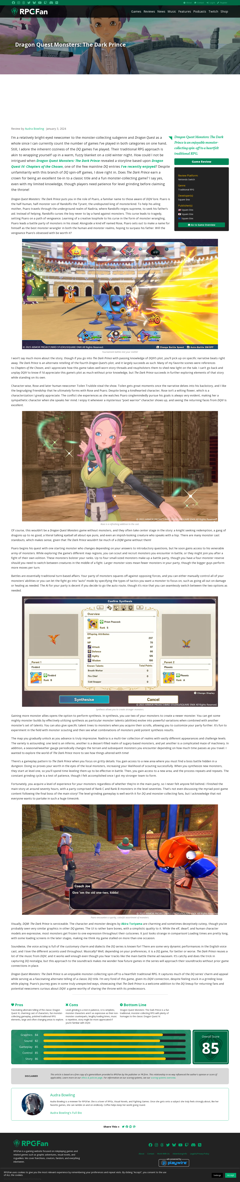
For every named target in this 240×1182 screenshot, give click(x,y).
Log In (212, 2)
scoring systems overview (163, 1077)
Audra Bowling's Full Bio (66, 1113)
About (189, 2)
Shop (224, 11)
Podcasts (199, 11)
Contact (200, 2)
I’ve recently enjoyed (138, 166)
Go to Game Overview (201, 224)
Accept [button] (230, 1175)
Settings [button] (217, 1175)
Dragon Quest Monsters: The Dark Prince (68, 160)
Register (223, 2)
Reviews (149, 11)
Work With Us (163, 1153)
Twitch (213, 11)
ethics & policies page (91, 1077)
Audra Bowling (34, 128)
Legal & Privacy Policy (199, 1153)
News (161, 11)
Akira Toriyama (131, 924)
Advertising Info (180, 1153)
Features (184, 11)
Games (136, 11)
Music (172, 11)
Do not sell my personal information (22, 1178)
